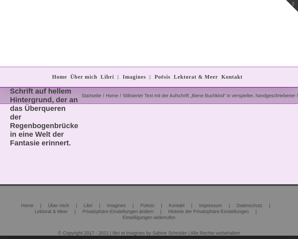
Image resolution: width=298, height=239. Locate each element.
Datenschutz (249, 205)
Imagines (116, 205)
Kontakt (176, 205)
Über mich (58, 205)
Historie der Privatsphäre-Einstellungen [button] (208, 211)
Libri (88, 205)
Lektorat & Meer (51, 211)
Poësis (147, 205)
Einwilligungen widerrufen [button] (149, 217)
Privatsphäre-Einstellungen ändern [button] (118, 211)
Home (27, 205)
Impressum (210, 205)
